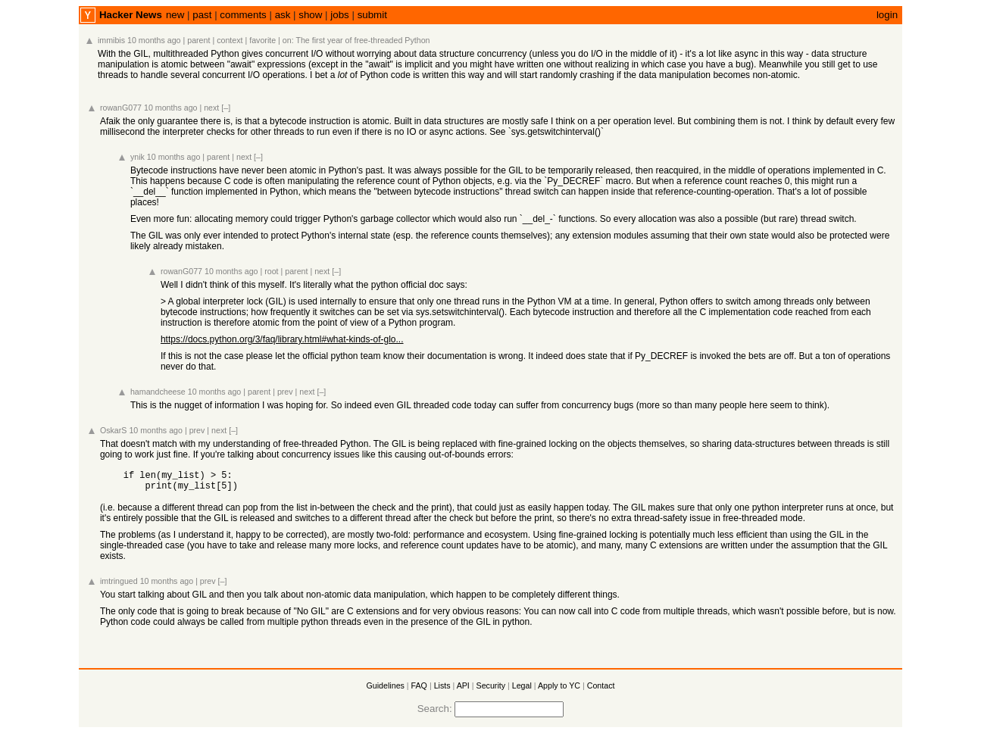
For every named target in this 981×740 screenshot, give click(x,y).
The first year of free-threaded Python (362, 40)
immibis (111, 40)
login (887, 14)
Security (491, 690)
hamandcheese (158, 391)
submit (372, 14)
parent (198, 40)
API (463, 690)
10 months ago (154, 40)
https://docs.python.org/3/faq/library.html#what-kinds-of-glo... (282, 339)
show (310, 14)
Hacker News (130, 14)
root (271, 271)
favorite (262, 40)
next (211, 107)
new (175, 14)
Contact (601, 690)
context (229, 40)
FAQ (419, 690)
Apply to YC (559, 690)
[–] (225, 107)
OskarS (113, 430)
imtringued (119, 585)
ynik (137, 156)
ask (283, 14)
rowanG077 (121, 107)
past (201, 14)
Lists (442, 690)
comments (243, 14)
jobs (339, 14)
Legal (522, 690)
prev (285, 391)
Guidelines (386, 690)
